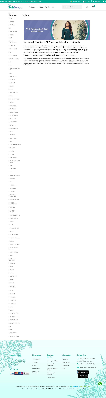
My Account (36, 359)
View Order (36, 368)
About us (65, 359)
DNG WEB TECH (46, 388)
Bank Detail (51, 377)
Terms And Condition (50, 364)
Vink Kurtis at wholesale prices (51, 46)
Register (35, 362)
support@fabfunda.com (89, 367)
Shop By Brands (47, 7)
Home (10, 13)
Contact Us (66, 362)
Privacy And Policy (52, 361)
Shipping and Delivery (51, 373)
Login (34, 365)
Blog (63, 368)
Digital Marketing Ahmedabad (76, 388)
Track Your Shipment (35, 372)
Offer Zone (65, 365)
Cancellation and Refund (52, 369)
